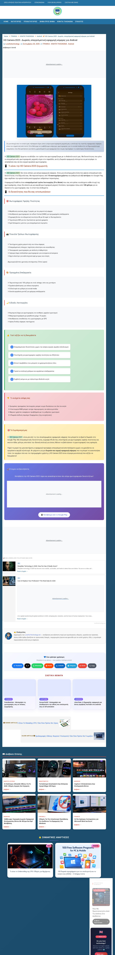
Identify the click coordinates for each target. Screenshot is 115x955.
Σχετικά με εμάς (71, 2)
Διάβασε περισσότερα (101, 68)
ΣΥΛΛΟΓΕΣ (79, 21)
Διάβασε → (7, 837)
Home (6, 21)
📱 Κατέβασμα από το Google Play (44, 551)
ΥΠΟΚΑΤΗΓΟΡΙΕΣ (30, 21)
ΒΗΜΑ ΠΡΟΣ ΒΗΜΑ (47, 21)
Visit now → (101, 101)
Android (71, 52)
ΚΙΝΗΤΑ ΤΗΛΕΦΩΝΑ (65, 21)
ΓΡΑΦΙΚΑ (46, 52)
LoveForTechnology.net (33, 675)
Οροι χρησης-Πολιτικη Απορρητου (17, 2)
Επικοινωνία (39, 2)
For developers (54, 2)
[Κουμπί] (44, 711)
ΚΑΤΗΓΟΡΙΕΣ (16, 21)
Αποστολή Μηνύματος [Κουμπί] (101, 154)
